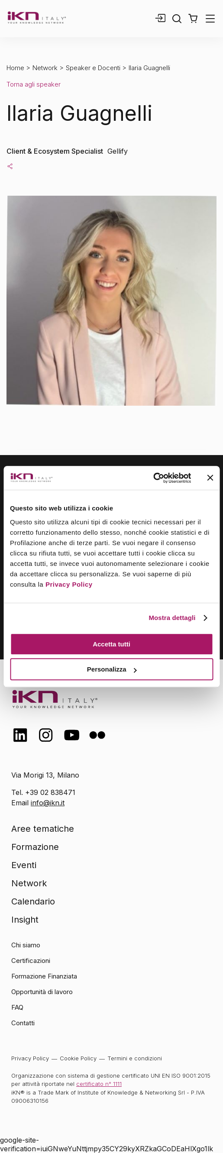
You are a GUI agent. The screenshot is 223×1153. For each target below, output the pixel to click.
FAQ (17, 1007)
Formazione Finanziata (44, 976)
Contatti (23, 1023)
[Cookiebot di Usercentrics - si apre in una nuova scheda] (153, 478)
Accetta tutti (111, 644)
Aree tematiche (42, 829)
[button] (193, 19)
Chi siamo (25, 945)
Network (45, 68)
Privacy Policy (69, 584)
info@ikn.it (48, 802)
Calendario (33, 901)
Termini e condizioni (134, 1058)
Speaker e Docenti (93, 68)
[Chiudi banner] (210, 478)
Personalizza (112, 669)
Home (15, 68)
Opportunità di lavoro (42, 992)
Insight (25, 919)
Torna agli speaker (33, 84)
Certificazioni (30, 960)
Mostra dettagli (172, 617)
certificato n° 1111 (99, 1083)
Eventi (23, 865)
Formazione (35, 847)
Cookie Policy (78, 1058)
